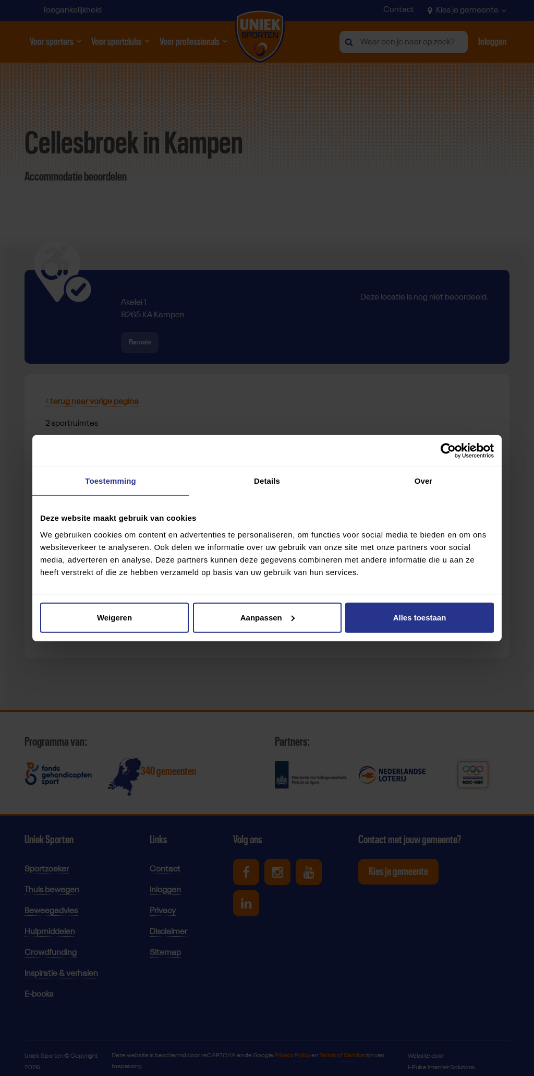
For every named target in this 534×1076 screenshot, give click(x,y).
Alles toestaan (419, 617)
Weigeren (114, 617)
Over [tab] (424, 480)
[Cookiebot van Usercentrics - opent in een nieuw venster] (448, 451)
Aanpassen (267, 617)
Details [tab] (267, 480)
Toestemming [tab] (110, 480)
